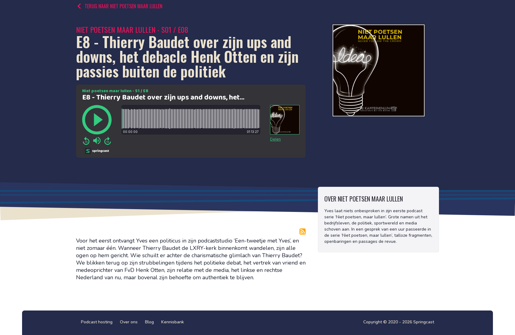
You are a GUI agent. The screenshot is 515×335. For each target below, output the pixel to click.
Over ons (129, 322)
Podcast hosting (97, 322)
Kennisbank (172, 322)
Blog (149, 322)
